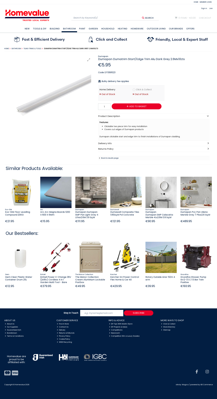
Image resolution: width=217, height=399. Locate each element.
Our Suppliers (11, 327)
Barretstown (11, 333)
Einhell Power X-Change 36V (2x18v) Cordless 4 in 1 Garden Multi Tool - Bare (55, 279)
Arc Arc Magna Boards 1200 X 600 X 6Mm (55, 213)
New (27, 28)
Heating (122, 28)
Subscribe (138, 313)
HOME (196, 2)
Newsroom (114, 333)
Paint (82, 28)
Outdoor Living (156, 28)
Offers (190, 28)
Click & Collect (144, 89)
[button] (88, 60)
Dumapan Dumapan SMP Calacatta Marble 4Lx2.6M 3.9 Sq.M (159, 214)
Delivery (61, 330)
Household (107, 28)
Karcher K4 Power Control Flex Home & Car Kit (124, 278)
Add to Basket (137, 106)
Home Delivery (107, 89)
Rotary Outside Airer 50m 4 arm (160, 278)
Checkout (205, 17)
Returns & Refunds (65, 333)
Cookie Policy (63, 339)
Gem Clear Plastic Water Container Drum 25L (18, 278)
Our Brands (176, 28)
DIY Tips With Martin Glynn (121, 324)
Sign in (204, 8)
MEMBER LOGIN (206, 2)
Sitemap (165, 330)
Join (211, 8)
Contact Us (63, 327)
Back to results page (109, 158)
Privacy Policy (63, 336)
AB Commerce (206, 384)
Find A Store (63, 324)
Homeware (137, 28)
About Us (9, 324)
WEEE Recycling (64, 342)
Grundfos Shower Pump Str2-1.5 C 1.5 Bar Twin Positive (193, 279)
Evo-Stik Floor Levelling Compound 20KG (17, 213)
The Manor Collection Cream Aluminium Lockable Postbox (90, 279)
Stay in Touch (71, 313)
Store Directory (168, 327)
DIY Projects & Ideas (118, 327)
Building (55, 28)
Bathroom (69, 28)
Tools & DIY (39, 28)
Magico (185, 384)
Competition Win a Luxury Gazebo (124, 336)
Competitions (116, 330)
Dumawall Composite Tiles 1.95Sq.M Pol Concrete (124, 213)
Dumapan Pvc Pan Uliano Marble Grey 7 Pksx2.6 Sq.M (195, 213)
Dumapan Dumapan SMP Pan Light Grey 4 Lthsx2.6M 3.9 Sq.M (86, 214)
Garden (93, 28)
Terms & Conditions (14, 336)
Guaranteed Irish (13, 330)
